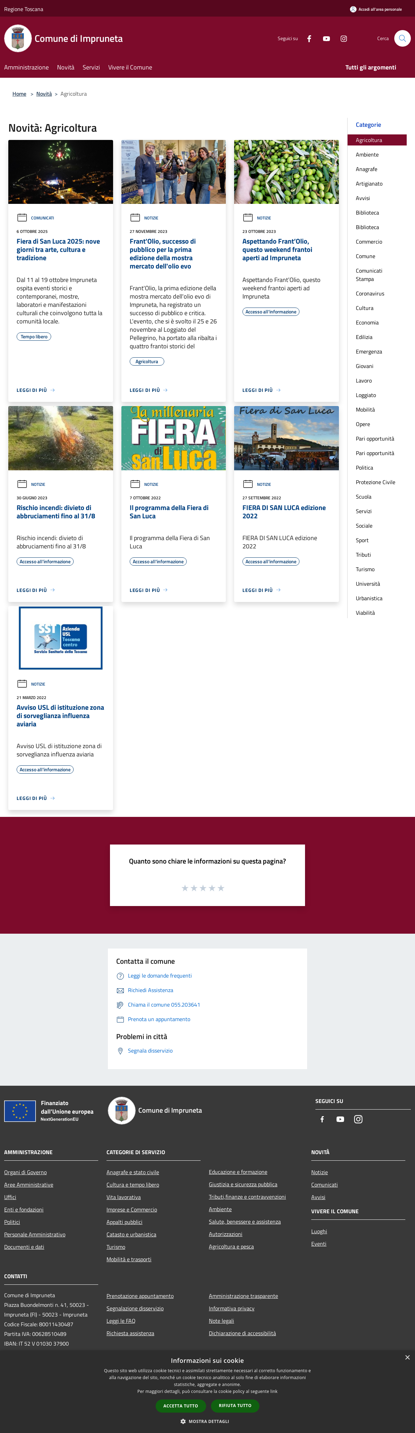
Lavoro (364, 380)
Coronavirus (370, 293)
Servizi (364, 511)
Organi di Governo (25, 1172)
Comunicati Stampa (369, 274)
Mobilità (365, 409)
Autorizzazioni (225, 1234)
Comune (365, 256)
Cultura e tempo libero (133, 1184)
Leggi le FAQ (121, 1321)
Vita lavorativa (124, 1197)
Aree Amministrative (28, 1184)
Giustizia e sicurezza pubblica (243, 1184)
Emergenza (369, 351)
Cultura (365, 308)
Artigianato (369, 183)
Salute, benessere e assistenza (245, 1221)
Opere (363, 424)
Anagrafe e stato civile (133, 1172)
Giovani (365, 366)
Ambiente (367, 154)
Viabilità (365, 613)
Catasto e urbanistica (131, 1234)
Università (368, 583)
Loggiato (366, 395)
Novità (44, 93)
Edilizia (364, 337)
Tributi (363, 554)
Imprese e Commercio (132, 1209)
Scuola (363, 496)
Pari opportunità (375, 438)
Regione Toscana (23, 9)
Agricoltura (369, 140)
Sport (362, 540)
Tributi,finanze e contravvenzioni (247, 1196)
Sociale (364, 525)
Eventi (318, 1243)
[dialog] (207, 1391)
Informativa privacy (232, 1308)
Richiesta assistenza (130, 1333)
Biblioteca (367, 212)
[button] (207, 1421)
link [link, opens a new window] (274, 1391)
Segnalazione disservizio (135, 1308)
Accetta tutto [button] (181, 1406)
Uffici (10, 1197)
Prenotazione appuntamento (140, 1296)
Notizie (144, 218)
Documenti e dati (24, 1247)
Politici (12, 1222)
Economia (367, 322)
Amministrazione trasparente (243, 1296)
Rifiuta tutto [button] (235, 1405)
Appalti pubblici (124, 1222)
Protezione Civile (375, 482)
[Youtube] (324, 38)
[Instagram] (341, 38)
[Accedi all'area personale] (376, 9)
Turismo (365, 569)
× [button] (407, 1357)
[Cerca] (402, 38)
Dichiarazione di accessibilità (242, 1333)
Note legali (221, 1321)
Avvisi (363, 198)
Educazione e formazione (238, 1172)
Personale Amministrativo (34, 1234)
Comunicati (35, 218)
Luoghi (319, 1231)
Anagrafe (366, 169)
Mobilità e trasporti (129, 1259)
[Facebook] (306, 38)
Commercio (369, 241)
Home (19, 93)
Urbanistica (369, 598)
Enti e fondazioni (24, 1209)
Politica (364, 467)
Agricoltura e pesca (231, 1246)
